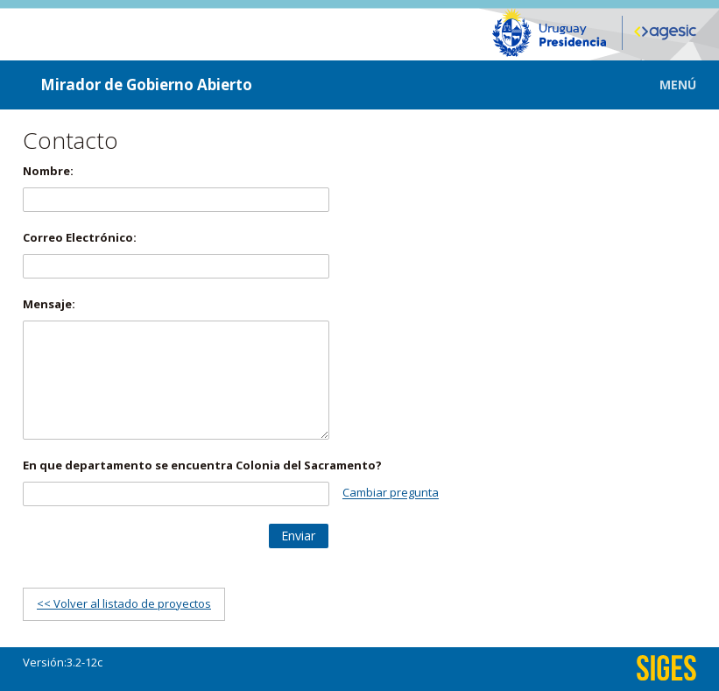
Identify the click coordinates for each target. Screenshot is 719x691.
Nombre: (48, 171)
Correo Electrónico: (80, 237)
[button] (665, 84)
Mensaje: (49, 304)
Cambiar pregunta (390, 493)
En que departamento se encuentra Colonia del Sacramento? (202, 465)
